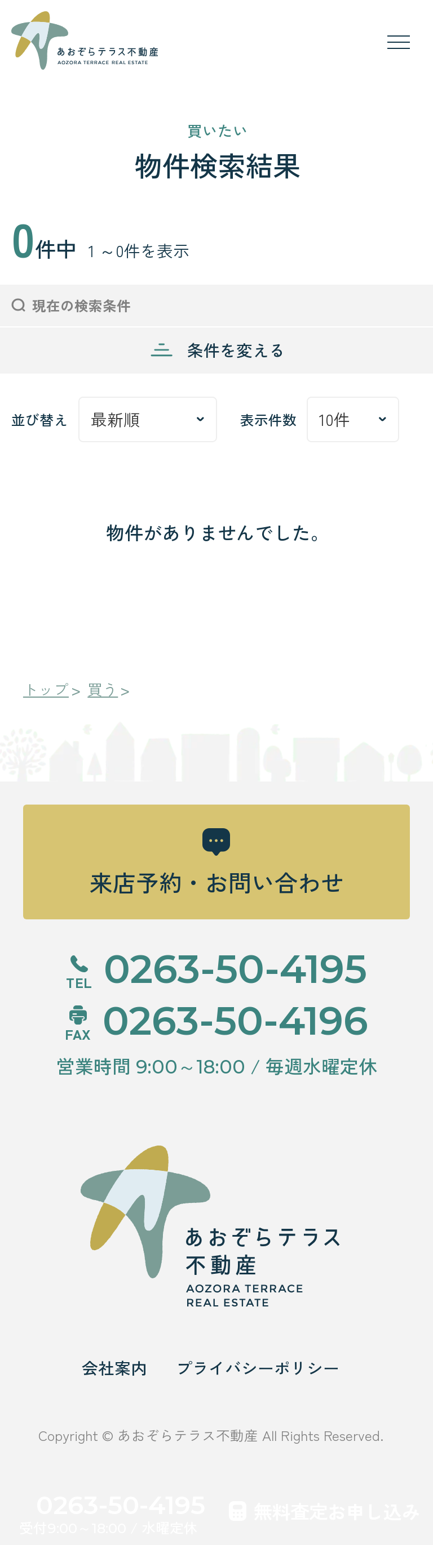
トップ (46, 689)
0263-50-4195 (120, 1504)
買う (102, 689)
